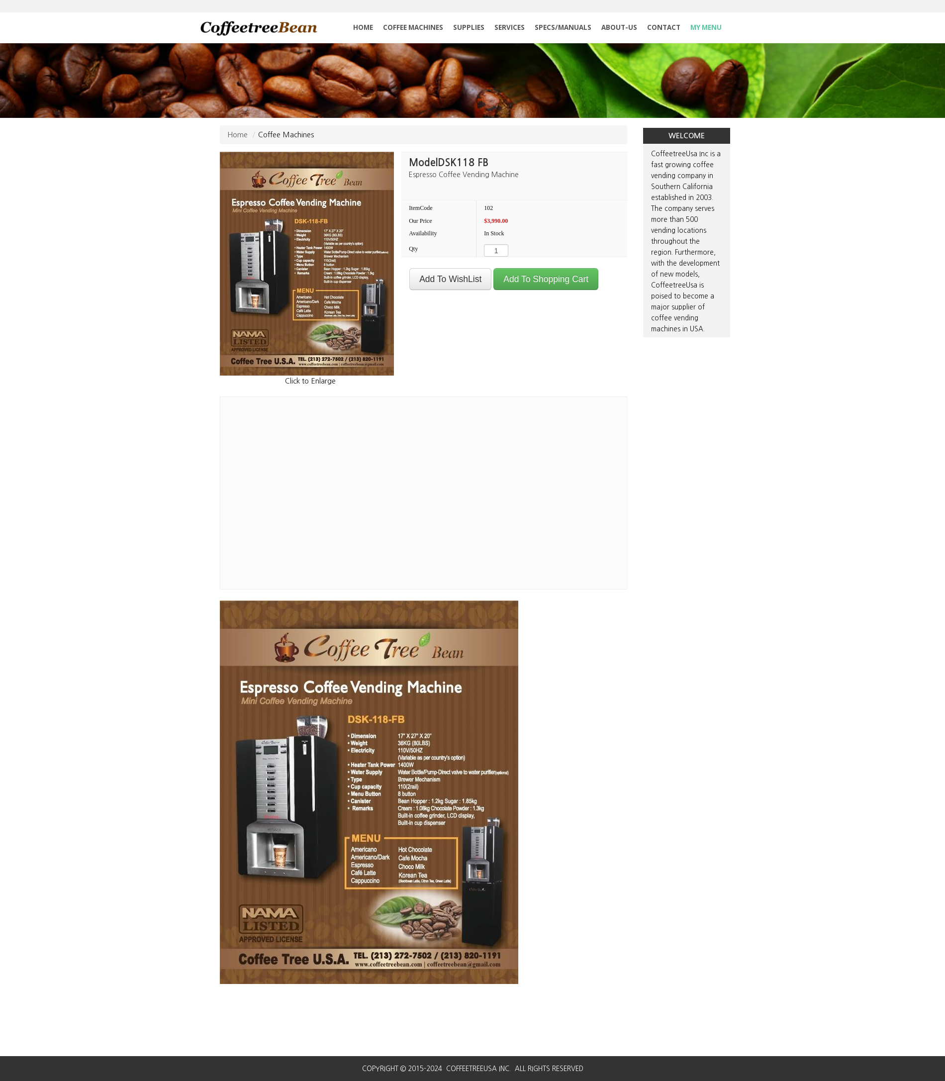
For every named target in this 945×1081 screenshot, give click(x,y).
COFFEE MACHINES (413, 27)
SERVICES (509, 27)
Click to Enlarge (310, 381)
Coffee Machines (286, 134)
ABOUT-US (619, 27)
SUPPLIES (468, 27)
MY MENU (706, 27)
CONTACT (663, 27)
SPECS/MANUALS (563, 27)
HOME (363, 27)
